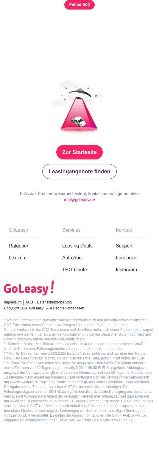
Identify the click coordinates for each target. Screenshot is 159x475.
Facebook (126, 257)
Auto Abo (72, 257)
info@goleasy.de (79, 199)
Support (124, 245)
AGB (29, 302)
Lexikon (17, 257)
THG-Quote (74, 269)
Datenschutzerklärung (54, 302)
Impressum (12, 302)
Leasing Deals (77, 245)
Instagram (126, 269)
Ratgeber (18, 245)
